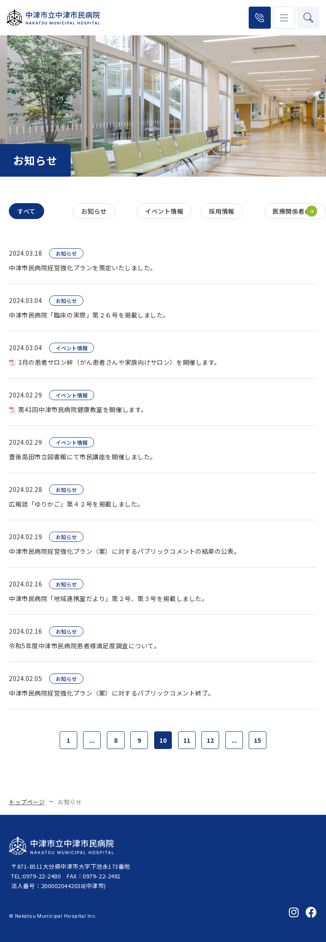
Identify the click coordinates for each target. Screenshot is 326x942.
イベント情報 (164, 211)
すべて (26, 211)
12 (210, 740)
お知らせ (94, 211)
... (92, 740)
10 (163, 740)
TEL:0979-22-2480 (36, 876)
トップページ (27, 802)
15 (257, 740)
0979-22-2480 (260, 18)
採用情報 (222, 211)
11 (186, 740)
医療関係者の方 (295, 211)
